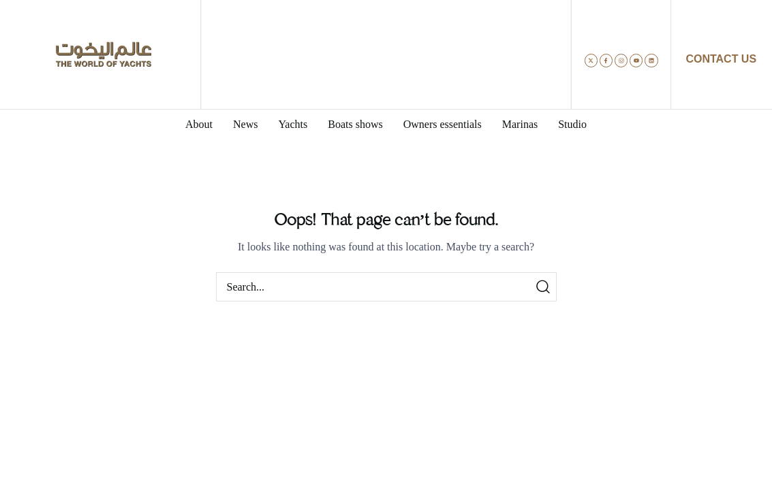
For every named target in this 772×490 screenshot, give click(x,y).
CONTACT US (720, 59)
